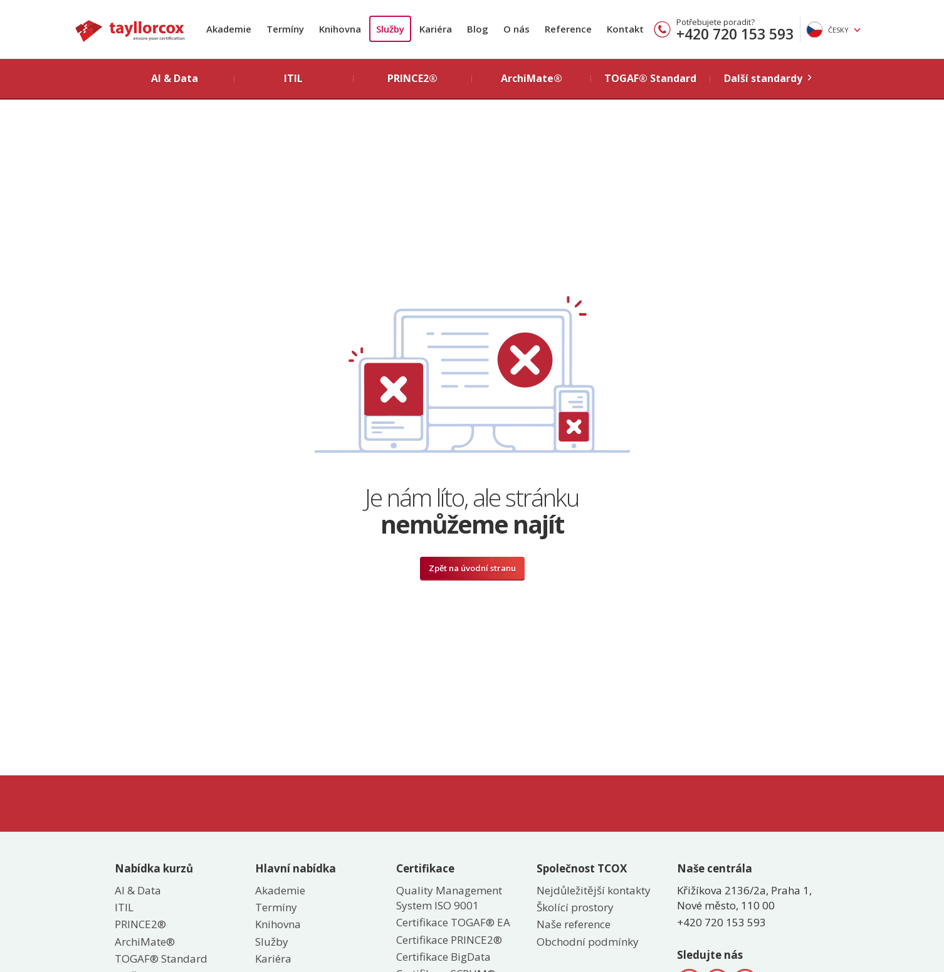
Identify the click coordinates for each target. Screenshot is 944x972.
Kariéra (435, 29)
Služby (390, 29)
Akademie (228, 29)
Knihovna (340, 29)
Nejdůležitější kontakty (594, 890)
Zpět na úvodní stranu (472, 568)
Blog (477, 29)
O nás (516, 29)
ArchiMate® (145, 941)
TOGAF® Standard (161, 958)
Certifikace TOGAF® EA (453, 922)
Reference (568, 29)
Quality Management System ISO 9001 (449, 898)
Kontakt (625, 29)
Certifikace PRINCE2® (449, 940)
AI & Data (138, 890)
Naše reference (574, 924)
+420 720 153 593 (735, 34)
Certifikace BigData (443, 956)
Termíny (285, 29)
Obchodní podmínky (588, 941)
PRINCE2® (140, 924)
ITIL (124, 907)
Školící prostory (575, 907)
